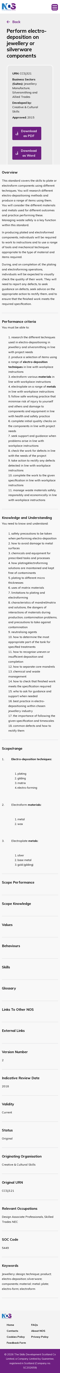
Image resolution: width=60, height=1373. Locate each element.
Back (16, 22)
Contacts (12, 1330)
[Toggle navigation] (54, 6)
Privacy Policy (39, 1336)
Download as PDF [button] (29, 133)
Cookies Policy (16, 1336)
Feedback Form (16, 1342)
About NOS (38, 1330)
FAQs (34, 1324)
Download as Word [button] (29, 153)
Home (10, 1324)
